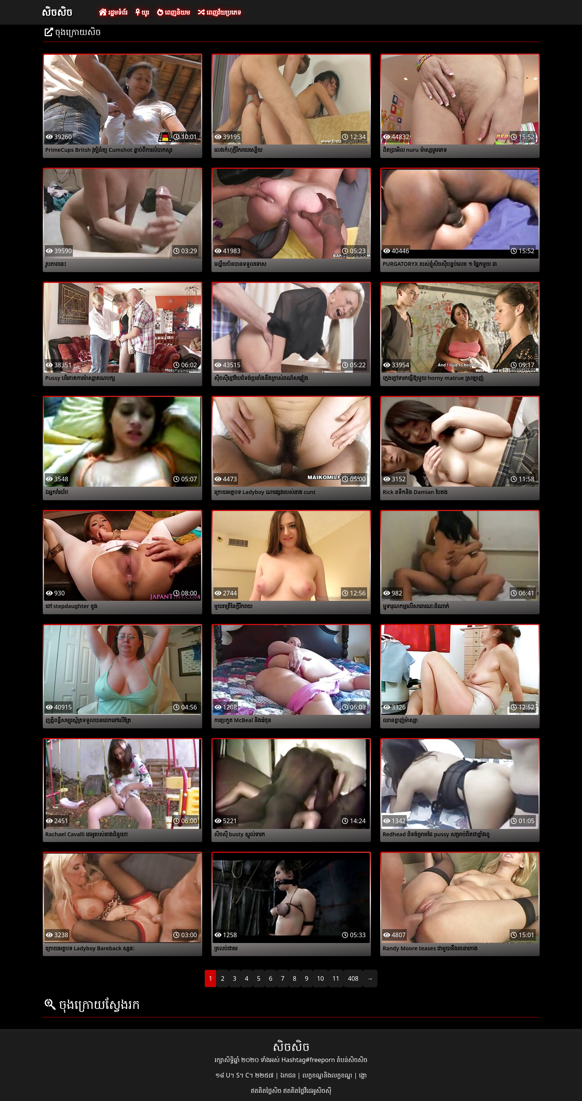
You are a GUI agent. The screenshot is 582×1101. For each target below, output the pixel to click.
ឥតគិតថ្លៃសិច (267, 1090)
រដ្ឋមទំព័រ (113, 12)
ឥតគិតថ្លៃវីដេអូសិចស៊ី (307, 1090)
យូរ (142, 12)
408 (353, 978)
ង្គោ (363, 1075)
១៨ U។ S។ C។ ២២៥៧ (245, 1075)
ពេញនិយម (173, 12)
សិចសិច (57, 11)
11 (335, 978)
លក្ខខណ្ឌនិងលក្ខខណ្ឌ (328, 1075)
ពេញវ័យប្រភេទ (219, 12)
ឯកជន (288, 1075)
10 (320, 978)
